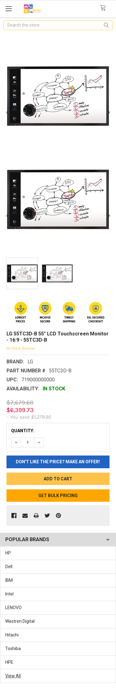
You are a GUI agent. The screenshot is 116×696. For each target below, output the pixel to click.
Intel (9, 593)
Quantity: (22, 430)
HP (8, 552)
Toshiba (13, 648)
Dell (8, 566)
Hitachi (12, 634)
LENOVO (13, 607)
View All (13, 675)
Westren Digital (20, 621)
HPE (9, 662)
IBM (9, 580)
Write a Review (20, 348)
